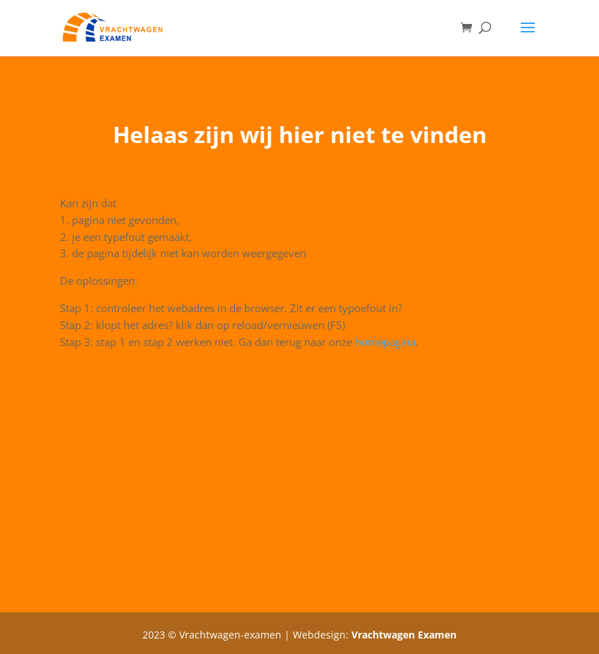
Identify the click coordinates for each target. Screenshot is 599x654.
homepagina (385, 342)
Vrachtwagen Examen (403, 634)
